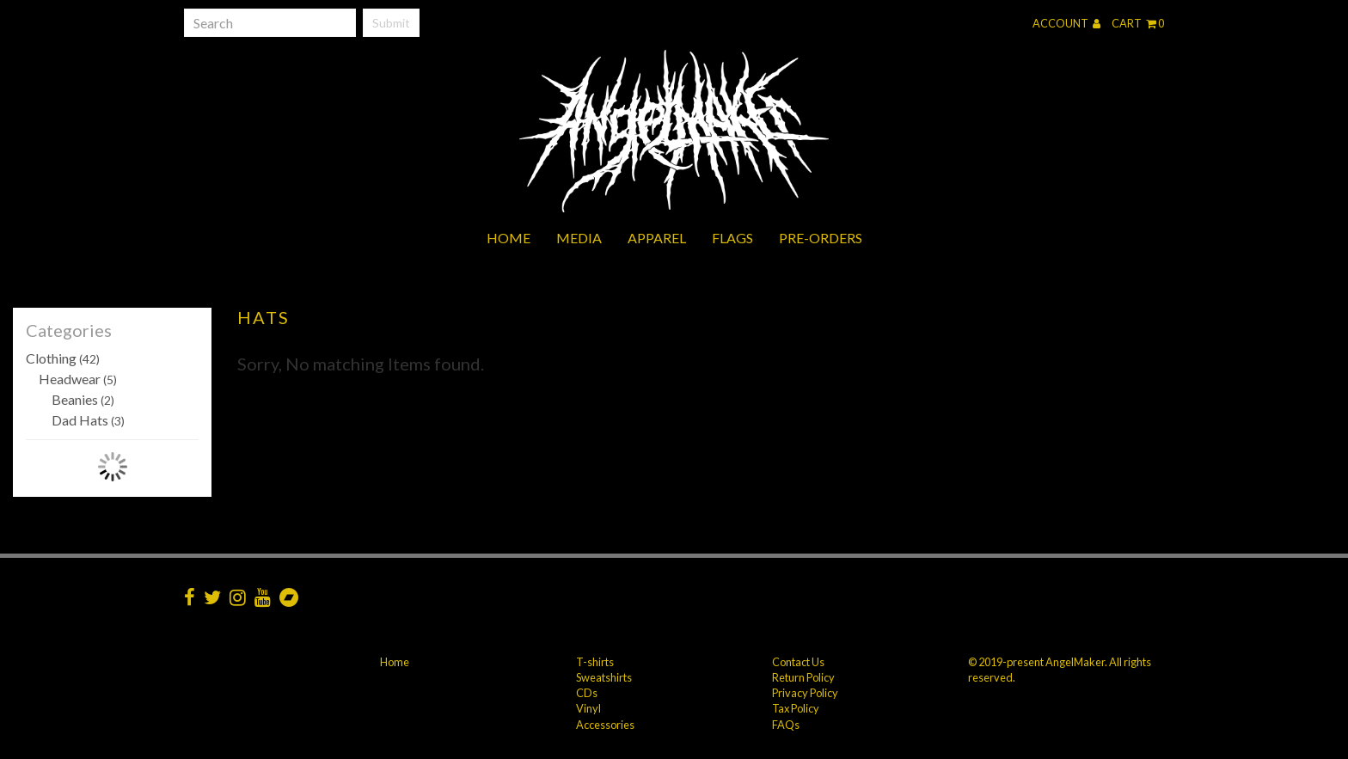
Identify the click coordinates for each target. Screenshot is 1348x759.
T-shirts (595, 662)
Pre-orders (820, 238)
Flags (732, 238)
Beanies (83, 399)
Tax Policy (795, 708)
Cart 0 (1138, 23)
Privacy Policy (805, 693)
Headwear (78, 378)
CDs (586, 693)
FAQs (786, 724)
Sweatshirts (604, 677)
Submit (391, 22)
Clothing (63, 358)
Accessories (605, 724)
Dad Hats (88, 420)
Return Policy (803, 677)
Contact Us (798, 662)
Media (579, 238)
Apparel (657, 238)
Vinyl (588, 708)
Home (508, 238)
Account (1066, 23)
